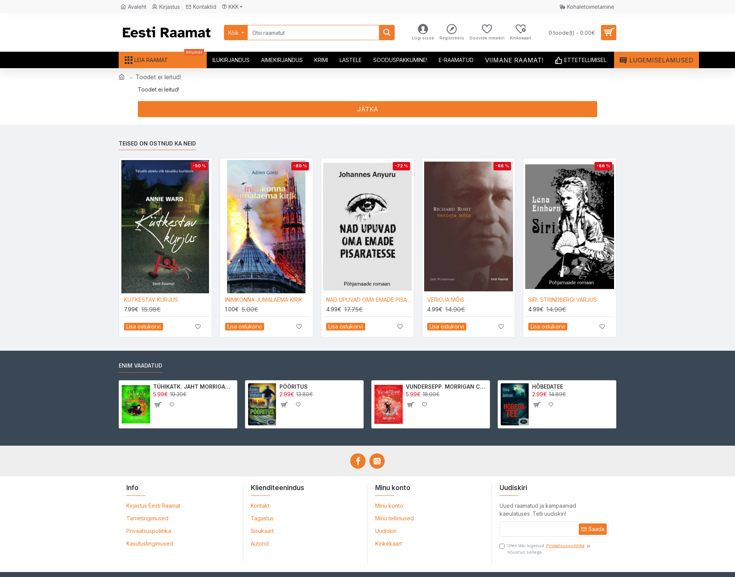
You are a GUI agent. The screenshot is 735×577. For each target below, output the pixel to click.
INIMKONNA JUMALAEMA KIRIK (263, 299)
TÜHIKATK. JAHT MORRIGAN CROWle (194, 386)
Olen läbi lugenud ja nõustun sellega (545, 549)
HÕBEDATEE (547, 386)
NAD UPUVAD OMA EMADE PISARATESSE (369, 299)
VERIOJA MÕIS (445, 299)
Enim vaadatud (140, 365)
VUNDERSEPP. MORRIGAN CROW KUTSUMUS (446, 386)
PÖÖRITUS (293, 386)
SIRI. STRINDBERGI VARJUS (562, 299)
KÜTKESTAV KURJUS (151, 299)
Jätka (367, 109)
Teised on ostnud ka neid (157, 143)
